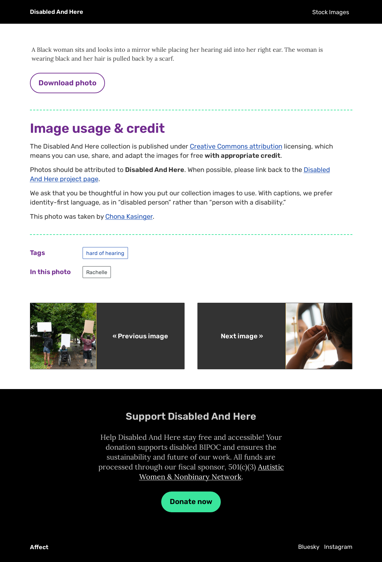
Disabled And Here (56, 11)
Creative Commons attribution (236, 146)
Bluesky (308, 546)
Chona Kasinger (129, 216)
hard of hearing (105, 253)
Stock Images (330, 12)
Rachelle (96, 272)
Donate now (191, 501)
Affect (39, 547)
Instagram (338, 546)
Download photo (67, 82)
